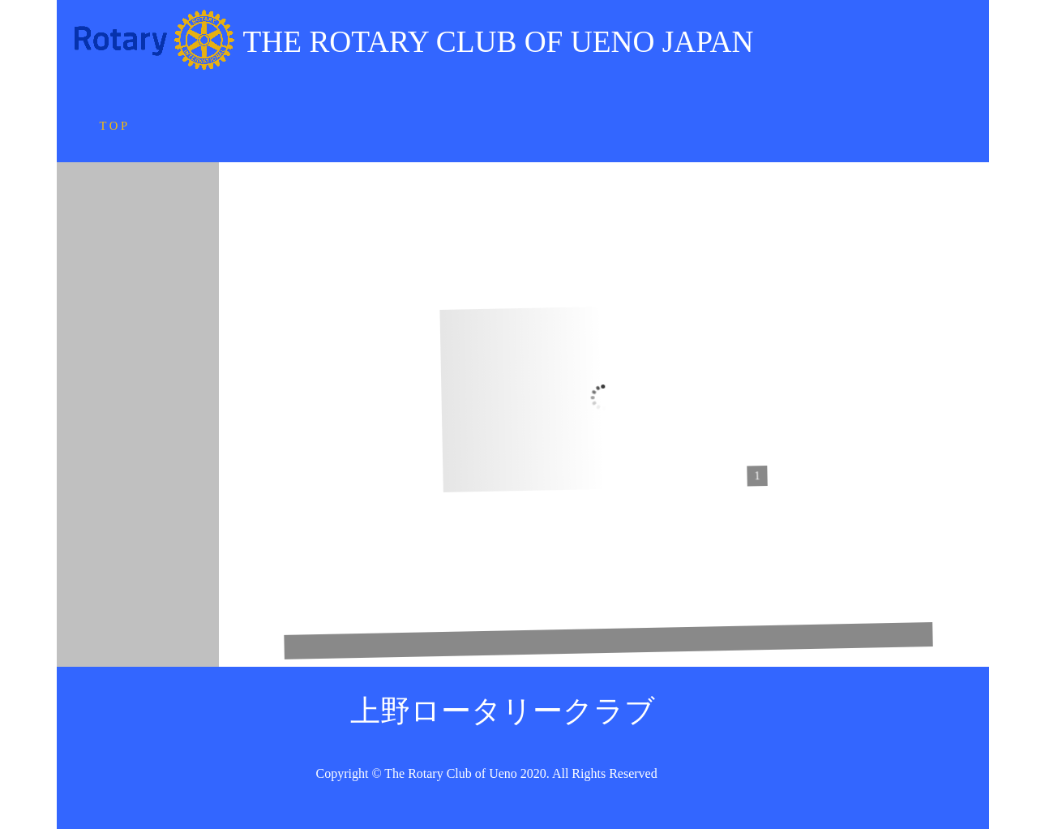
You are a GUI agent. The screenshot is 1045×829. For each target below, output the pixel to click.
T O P (119, 125)
